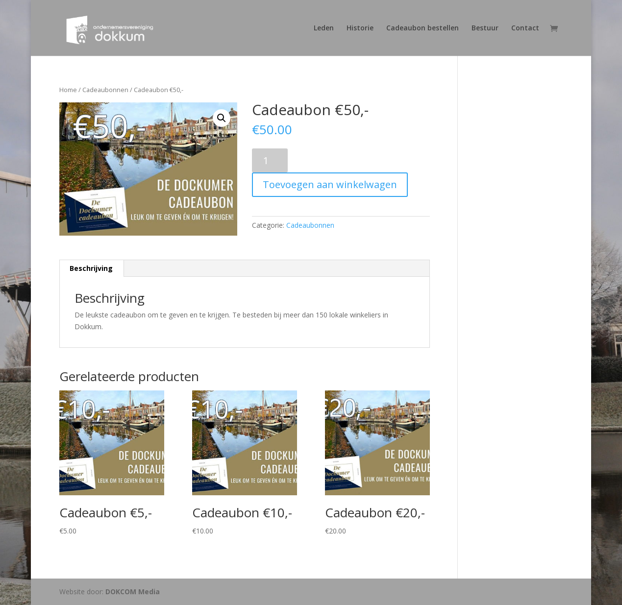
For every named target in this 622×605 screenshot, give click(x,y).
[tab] (91, 268)
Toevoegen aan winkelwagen (330, 184)
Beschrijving (91, 268)
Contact (525, 28)
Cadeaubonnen (105, 89)
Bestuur (485, 28)
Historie (360, 28)
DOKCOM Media (132, 591)
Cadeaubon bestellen (422, 28)
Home (68, 89)
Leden (324, 28)
